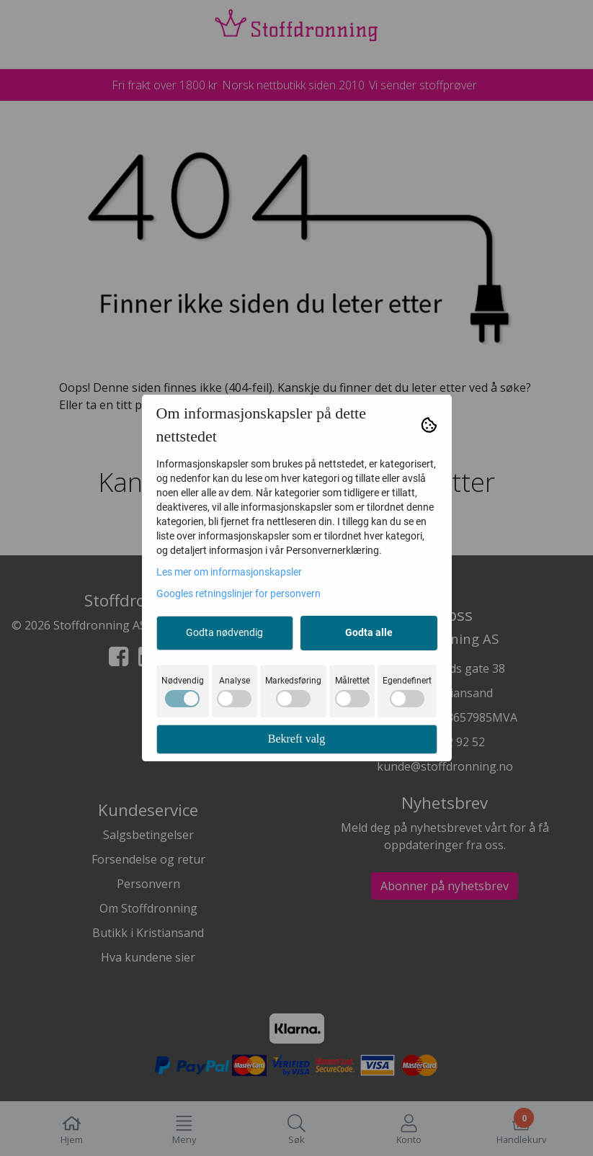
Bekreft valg (297, 738)
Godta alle (369, 632)
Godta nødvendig (224, 632)
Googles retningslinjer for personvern (238, 593)
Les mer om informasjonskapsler (229, 572)
